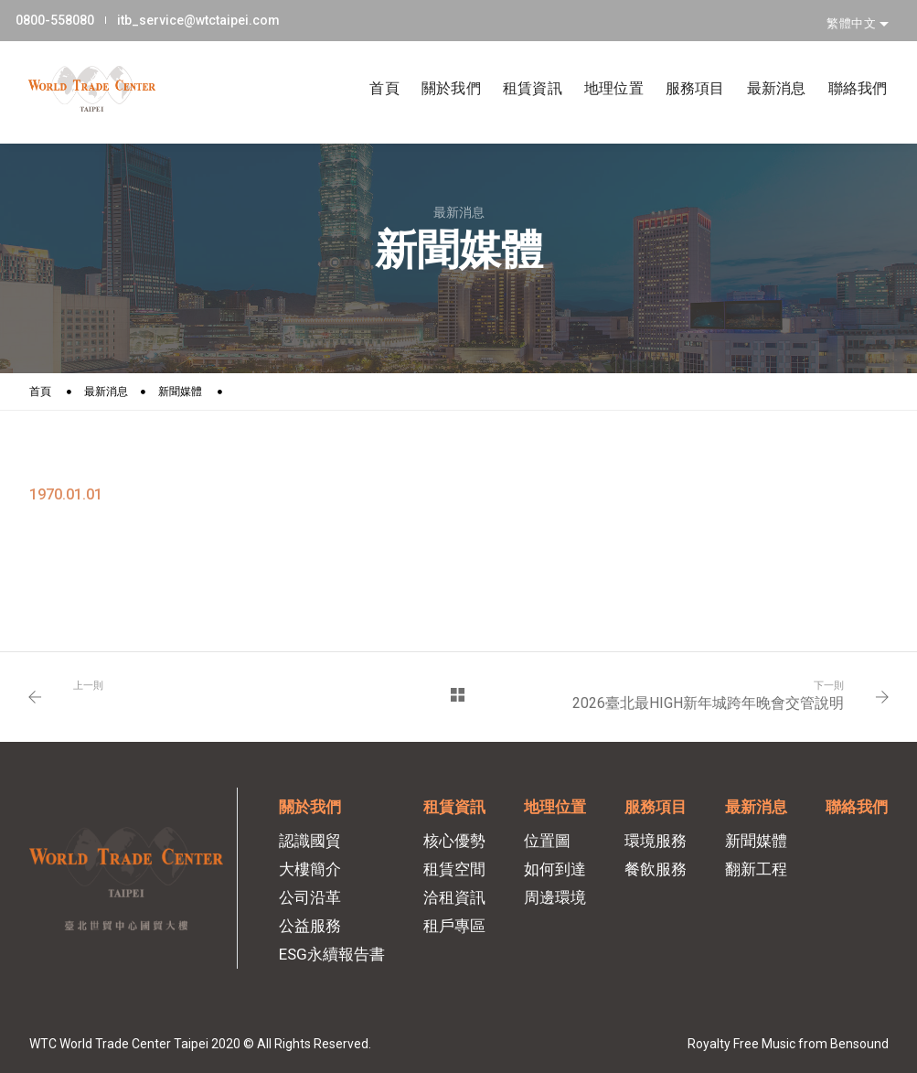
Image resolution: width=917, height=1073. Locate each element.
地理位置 (601, 65)
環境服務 (655, 841)
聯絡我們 (845, 65)
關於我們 (438, 65)
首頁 (371, 65)
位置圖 (547, 841)
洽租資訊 (454, 897)
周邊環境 (555, 897)
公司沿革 (310, 897)
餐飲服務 (655, 869)
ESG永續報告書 (332, 954)
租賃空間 (454, 869)
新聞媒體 (180, 391)
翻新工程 (756, 869)
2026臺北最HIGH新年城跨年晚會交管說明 (708, 703)
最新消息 (764, 65)
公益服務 (310, 926)
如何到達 (555, 869)
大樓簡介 (310, 869)
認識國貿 (310, 841)
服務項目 (682, 65)
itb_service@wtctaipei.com (210, 17)
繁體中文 (853, 17)
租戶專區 (454, 926)
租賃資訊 (519, 65)
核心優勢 (454, 841)
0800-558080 (68, 17)
